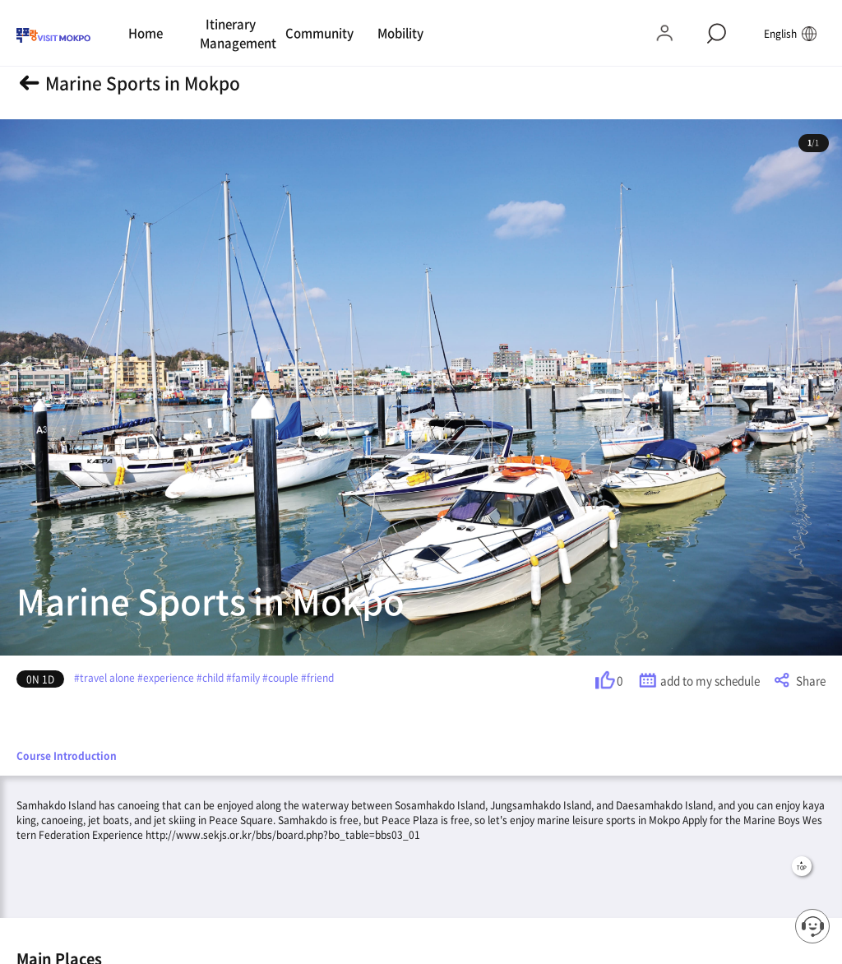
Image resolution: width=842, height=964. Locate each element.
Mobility (400, 33)
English (790, 33)
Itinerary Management (233, 33)
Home (145, 33)
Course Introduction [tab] (66, 755)
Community (318, 33)
